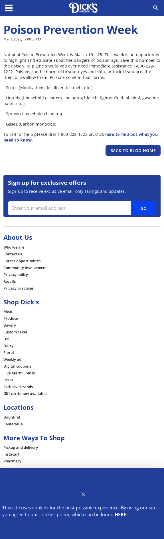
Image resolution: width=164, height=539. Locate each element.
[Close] (83, 494)
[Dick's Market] (83, 8)
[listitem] (13, 247)
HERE (120, 514)
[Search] (155, 8)
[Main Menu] (8, 8)
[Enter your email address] (81, 208)
